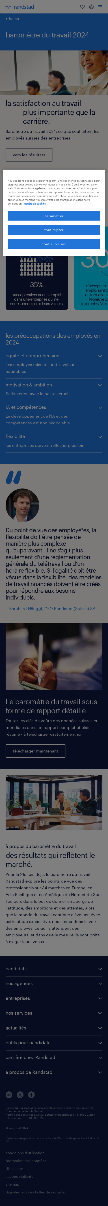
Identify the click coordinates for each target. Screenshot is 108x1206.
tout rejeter (53, 230)
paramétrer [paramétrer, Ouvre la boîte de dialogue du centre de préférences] (53, 216)
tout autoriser (54, 244)
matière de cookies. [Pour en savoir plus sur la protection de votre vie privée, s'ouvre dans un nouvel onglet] (35, 203)
